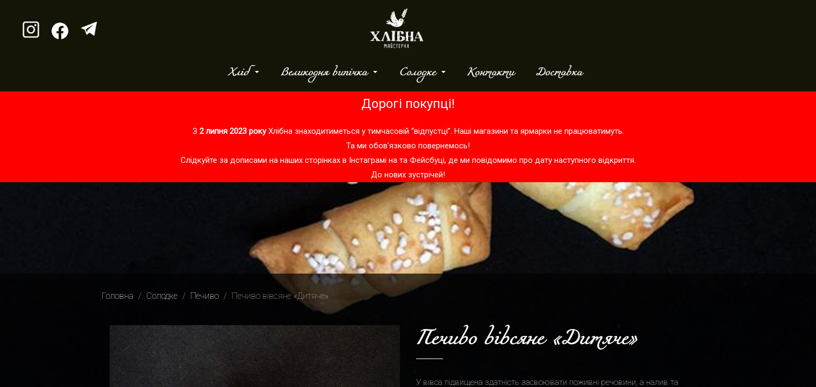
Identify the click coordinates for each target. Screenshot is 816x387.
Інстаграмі (367, 160)
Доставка (558, 72)
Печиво (204, 296)
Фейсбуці (427, 160)
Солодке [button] (419, 72)
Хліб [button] (240, 72)
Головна (117, 296)
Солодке (161, 296)
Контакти (490, 72)
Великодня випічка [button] (326, 72)
